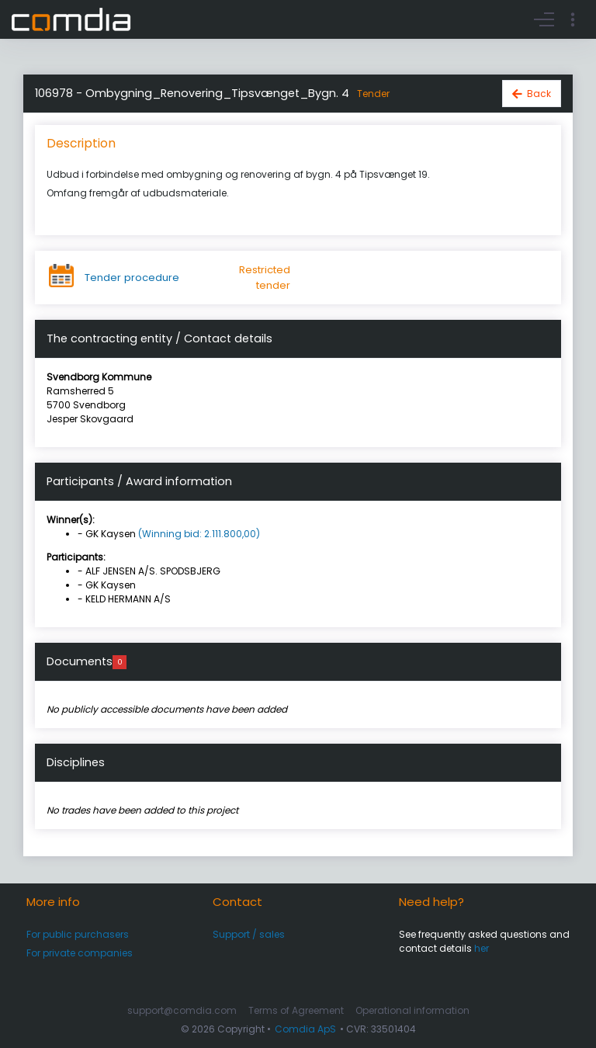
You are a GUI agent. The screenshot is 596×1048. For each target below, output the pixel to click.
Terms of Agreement (296, 1010)
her (481, 948)
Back (539, 93)
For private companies (79, 953)
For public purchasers (77, 934)
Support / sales (249, 934)
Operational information (412, 1010)
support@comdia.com (182, 1010)
